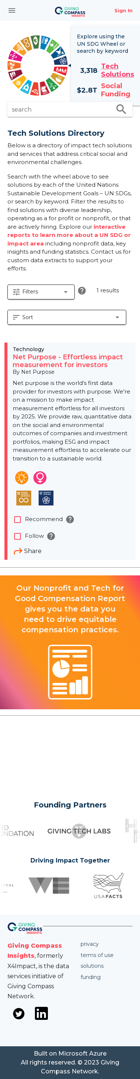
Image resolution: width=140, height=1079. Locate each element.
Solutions (92, 966)
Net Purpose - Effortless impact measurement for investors (68, 361)
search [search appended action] (121, 109)
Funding (91, 977)
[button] (41, 292)
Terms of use (97, 955)
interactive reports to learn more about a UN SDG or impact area (69, 235)
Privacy (90, 944)
